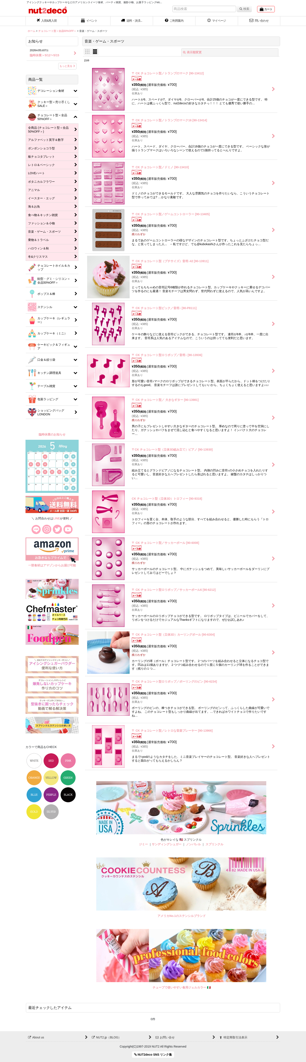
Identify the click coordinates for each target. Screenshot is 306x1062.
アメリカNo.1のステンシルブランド (181, 916)
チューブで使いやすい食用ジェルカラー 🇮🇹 (182, 987)
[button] (131, 21)
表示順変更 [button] (192, 52)
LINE (56, 518)
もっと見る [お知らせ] (67, 66)
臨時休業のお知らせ (52, 434)
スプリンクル (214, 844)
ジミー (143, 844)
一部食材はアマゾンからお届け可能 (52, 565)
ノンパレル (193, 844)
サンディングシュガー (166, 844)
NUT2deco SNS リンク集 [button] (153, 1054)
